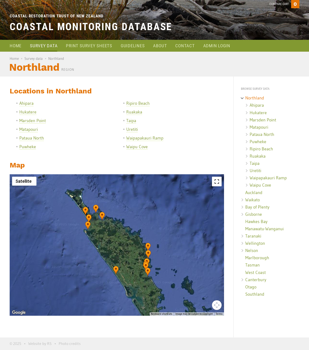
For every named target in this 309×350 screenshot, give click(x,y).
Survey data (43, 46)
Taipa (131, 120)
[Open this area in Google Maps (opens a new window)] (19, 312)
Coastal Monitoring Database (91, 27)
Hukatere (27, 112)
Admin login (216, 46)
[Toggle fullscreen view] (217, 181)
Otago (250, 287)
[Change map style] (24, 181)
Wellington (255, 243)
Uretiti (132, 129)
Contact (185, 46)
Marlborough (257, 257)
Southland (254, 294)
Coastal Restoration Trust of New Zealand (57, 16)
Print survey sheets (89, 46)
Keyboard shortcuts (161, 314)
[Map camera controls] (217, 305)
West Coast (255, 272)
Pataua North (31, 138)
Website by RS (40, 343)
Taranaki (253, 236)
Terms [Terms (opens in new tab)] (219, 314)
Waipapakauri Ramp (144, 138)
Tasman (252, 265)
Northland (254, 98)
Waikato (252, 200)
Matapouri (28, 129)
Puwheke (27, 146)
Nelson (251, 250)
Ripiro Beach (138, 103)
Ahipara (26, 103)
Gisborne (253, 214)
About (160, 46)
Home (15, 46)
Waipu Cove (137, 146)
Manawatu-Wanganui (264, 228)
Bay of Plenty (257, 207)
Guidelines (133, 46)
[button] (88, 225)
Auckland (253, 192)
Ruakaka (134, 112)
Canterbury (255, 279)
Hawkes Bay (256, 221)
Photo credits (70, 343)
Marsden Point (32, 120)
